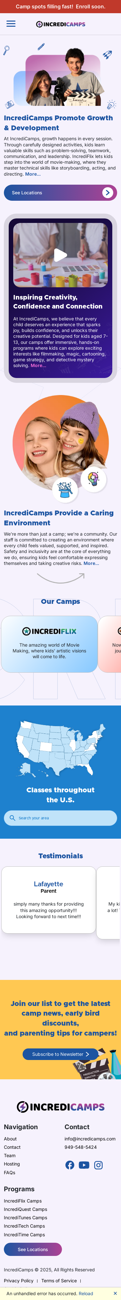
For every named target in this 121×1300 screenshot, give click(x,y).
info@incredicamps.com (90, 1138)
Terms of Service (59, 1280)
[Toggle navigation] (10, 24)
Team (9, 1155)
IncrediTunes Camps (25, 1217)
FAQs (9, 1172)
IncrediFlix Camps (23, 1200)
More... (33, 174)
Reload (86, 1293)
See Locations (62, 192)
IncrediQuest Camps (25, 1209)
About (10, 1138)
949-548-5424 (81, 1147)
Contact (12, 1147)
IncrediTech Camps (24, 1226)
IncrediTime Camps (24, 1234)
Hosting (12, 1163)
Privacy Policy (19, 1280)
